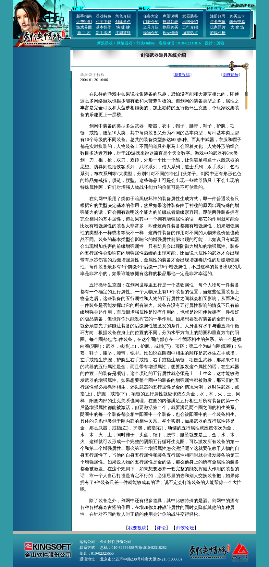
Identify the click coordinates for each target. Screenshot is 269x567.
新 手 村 (84, 32)
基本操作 (103, 27)
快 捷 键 (123, 27)
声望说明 (170, 16)
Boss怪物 (170, 32)
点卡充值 (218, 21)
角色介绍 (123, 16)
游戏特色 (103, 16)
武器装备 (190, 16)
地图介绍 (190, 21)
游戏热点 (190, 32)
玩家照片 (218, 27)
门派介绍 (151, 21)
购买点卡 (237, 16)
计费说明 (84, 21)
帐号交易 (237, 21)
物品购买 (170, 27)
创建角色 (123, 21)
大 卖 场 (237, 27)
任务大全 (151, 16)
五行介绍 (190, 27)
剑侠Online (145, 43)
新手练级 (103, 32)
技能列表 (170, 21)
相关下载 (103, 21)
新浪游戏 (105, 43)
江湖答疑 (123, 32)
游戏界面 (84, 27)
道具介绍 (151, 27)
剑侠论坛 (230, 74)
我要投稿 (182, 74)
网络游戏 (124, 43)
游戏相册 (218, 32)
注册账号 (218, 16)
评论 (161, 527)
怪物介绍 (151, 32)
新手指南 (84, 16)
